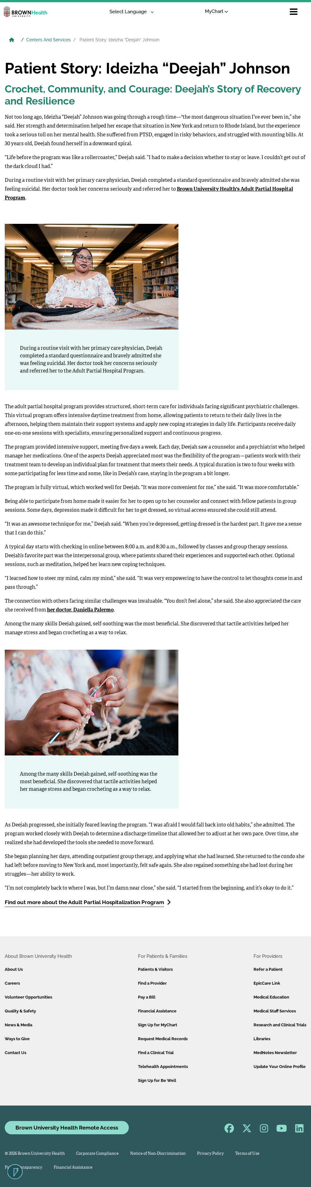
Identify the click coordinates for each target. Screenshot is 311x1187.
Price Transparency (23, 1168)
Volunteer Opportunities (28, 997)
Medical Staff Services (275, 1011)
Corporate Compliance (97, 1154)
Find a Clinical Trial (156, 1052)
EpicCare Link (267, 983)
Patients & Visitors (155, 969)
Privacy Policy (210, 1154)
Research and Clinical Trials (280, 1025)
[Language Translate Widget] (129, 12)
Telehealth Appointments (163, 1066)
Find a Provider (152, 983)
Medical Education (271, 997)
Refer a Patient (268, 969)
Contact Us (15, 1052)
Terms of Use (247, 1154)
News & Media (18, 1025)
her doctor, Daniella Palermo (80, 610)
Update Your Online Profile (280, 1066)
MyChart (216, 11)
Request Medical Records (163, 1038)
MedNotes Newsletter (275, 1052)
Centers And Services (48, 39)
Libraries (262, 1038)
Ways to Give (17, 1038)
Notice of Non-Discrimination (158, 1154)
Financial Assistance (157, 1011)
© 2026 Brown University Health (35, 1154)
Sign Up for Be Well (157, 1080)
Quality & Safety (20, 1011)
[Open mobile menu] (293, 11)
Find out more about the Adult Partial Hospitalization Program (88, 902)
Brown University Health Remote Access (66, 1127)
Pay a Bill (146, 997)
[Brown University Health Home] (12, 40)
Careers (12, 983)
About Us (14, 969)
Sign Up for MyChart (157, 1025)
